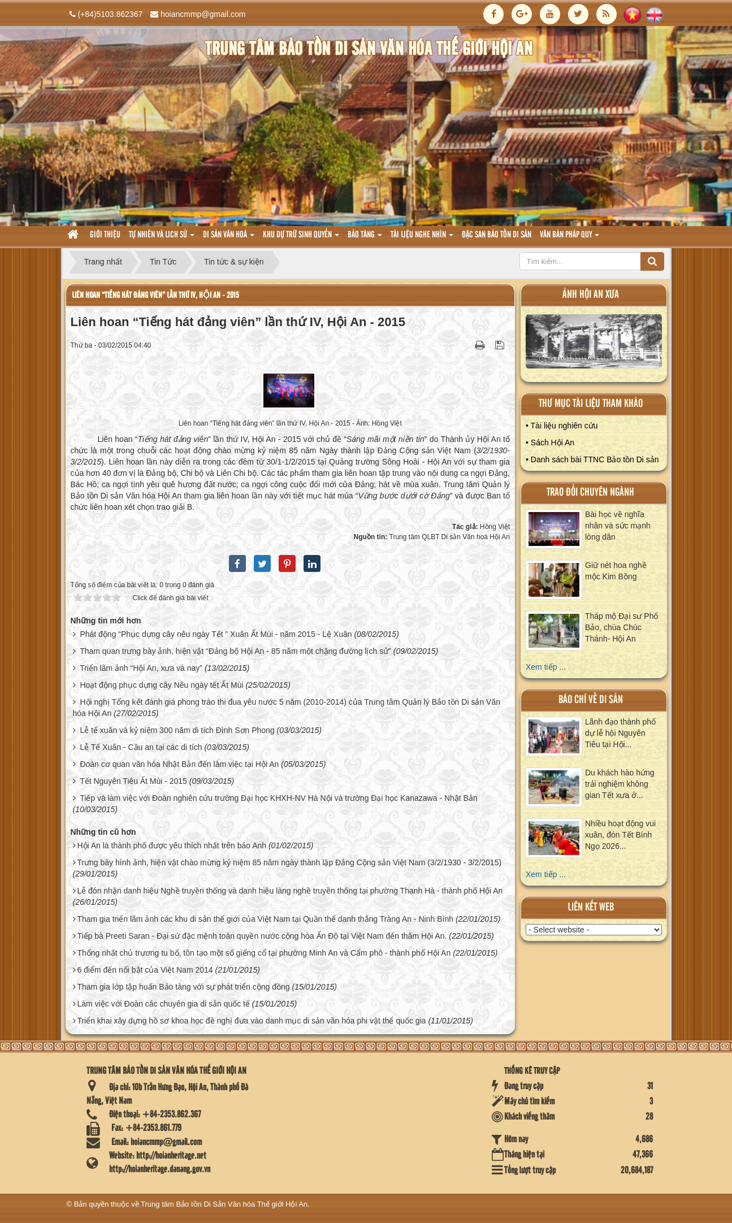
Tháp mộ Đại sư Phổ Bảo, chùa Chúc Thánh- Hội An (621, 627)
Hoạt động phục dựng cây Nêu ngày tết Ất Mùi (161, 684)
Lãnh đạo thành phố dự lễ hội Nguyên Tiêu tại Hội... (620, 733)
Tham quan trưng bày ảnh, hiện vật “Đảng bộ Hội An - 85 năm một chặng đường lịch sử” (235, 651)
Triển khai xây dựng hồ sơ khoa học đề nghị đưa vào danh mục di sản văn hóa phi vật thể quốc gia (251, 1020)
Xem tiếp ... (546, 666)
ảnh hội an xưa (590, 295)
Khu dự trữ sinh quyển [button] (301, 238)
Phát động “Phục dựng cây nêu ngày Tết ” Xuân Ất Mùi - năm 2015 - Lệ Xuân (216, 634)
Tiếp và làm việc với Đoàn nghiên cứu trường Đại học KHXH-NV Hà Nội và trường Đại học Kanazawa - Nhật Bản (279, 798)
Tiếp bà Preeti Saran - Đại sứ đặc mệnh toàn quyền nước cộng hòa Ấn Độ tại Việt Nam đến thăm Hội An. (262, 935)
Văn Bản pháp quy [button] (569, 238)
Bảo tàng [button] (365, 238)
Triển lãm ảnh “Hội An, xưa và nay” (141, 668)
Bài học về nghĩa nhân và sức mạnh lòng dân (618, 525)
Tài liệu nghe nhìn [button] (422, 238)
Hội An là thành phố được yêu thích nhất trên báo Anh (171, 845)
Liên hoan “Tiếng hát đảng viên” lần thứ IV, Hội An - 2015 (155, 295)
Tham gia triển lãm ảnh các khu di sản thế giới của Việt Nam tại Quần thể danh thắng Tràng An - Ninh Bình (265, 918)
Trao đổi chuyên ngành (590, 492)
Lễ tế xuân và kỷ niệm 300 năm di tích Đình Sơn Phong (177, 730)
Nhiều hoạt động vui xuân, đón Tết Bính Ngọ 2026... (620, 835)
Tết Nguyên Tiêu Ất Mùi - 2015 (133, 781)
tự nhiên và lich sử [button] (161, 238)
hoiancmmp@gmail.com (203, 14)
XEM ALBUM (594, 343)
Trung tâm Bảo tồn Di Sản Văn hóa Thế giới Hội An (224, 1204)
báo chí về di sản (590, 700)
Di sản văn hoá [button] (228, 238)
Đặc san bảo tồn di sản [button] (496, 235)
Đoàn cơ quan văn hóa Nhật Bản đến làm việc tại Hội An (179, 764)
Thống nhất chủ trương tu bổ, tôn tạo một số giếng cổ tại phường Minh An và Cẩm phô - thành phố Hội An (264, 952)
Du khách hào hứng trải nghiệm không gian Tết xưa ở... (620, 784)
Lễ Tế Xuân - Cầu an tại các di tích (141, 747)
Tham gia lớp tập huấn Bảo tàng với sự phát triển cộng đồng (183, 986)
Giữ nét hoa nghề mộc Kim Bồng (616, 571)
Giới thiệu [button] (105, 235)
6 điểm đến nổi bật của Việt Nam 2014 (145, 969)
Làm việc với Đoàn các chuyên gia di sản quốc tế (163, 1003)
